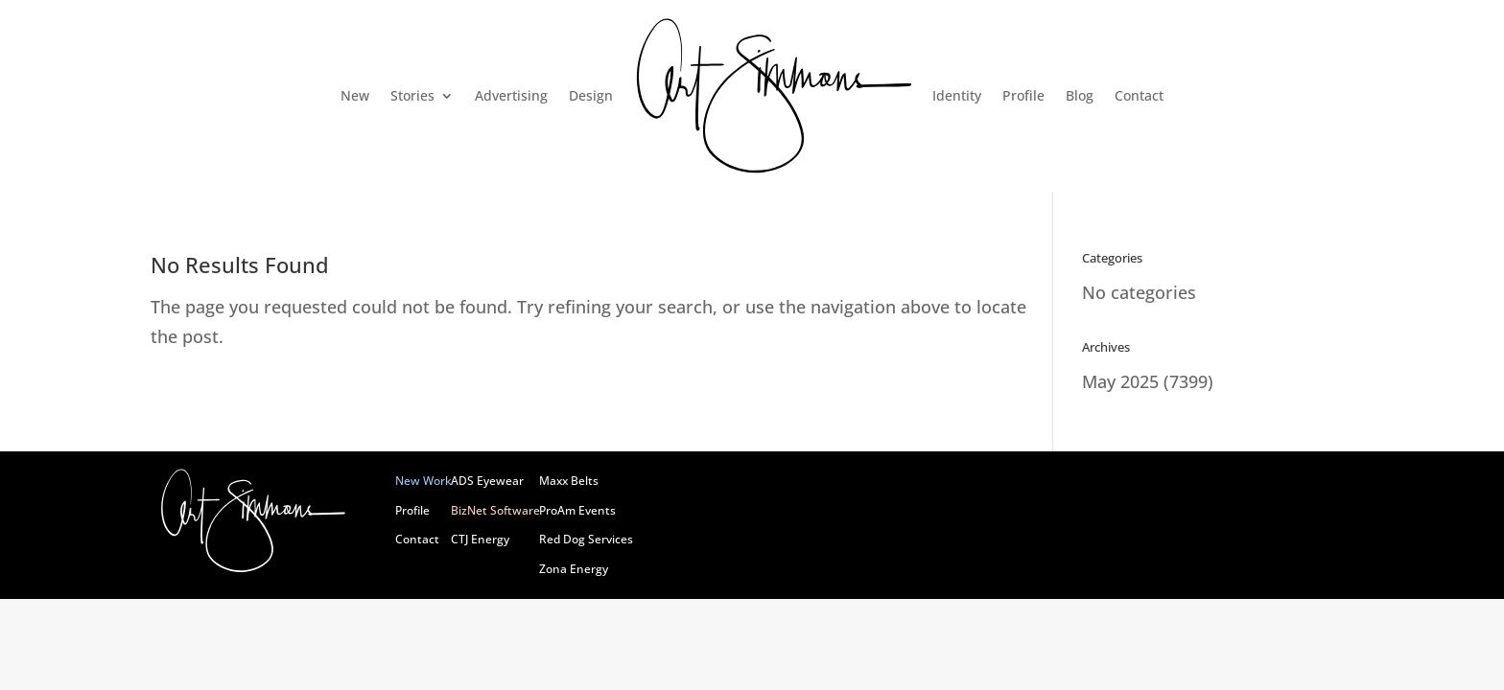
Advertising (511, 95)
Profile (1023, 95)
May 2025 (1120, 381)
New (355, 95)
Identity (956, 95)
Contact (1139, 95)
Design (591, 95)
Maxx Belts (569, 480)
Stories (412, 95)
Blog (1079, 95)
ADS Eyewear (487, 480)
